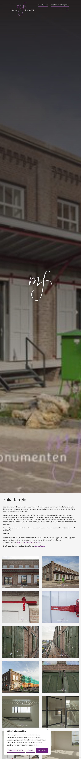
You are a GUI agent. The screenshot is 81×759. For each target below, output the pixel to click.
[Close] (48, 729)
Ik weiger (30, 750)
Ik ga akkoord (42, 750)
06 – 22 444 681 (43, 5)
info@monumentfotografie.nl (60, 5)
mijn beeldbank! (39, 546)
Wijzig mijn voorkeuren (16, 750)
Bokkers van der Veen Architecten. (29, 542)
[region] (27, 741)
